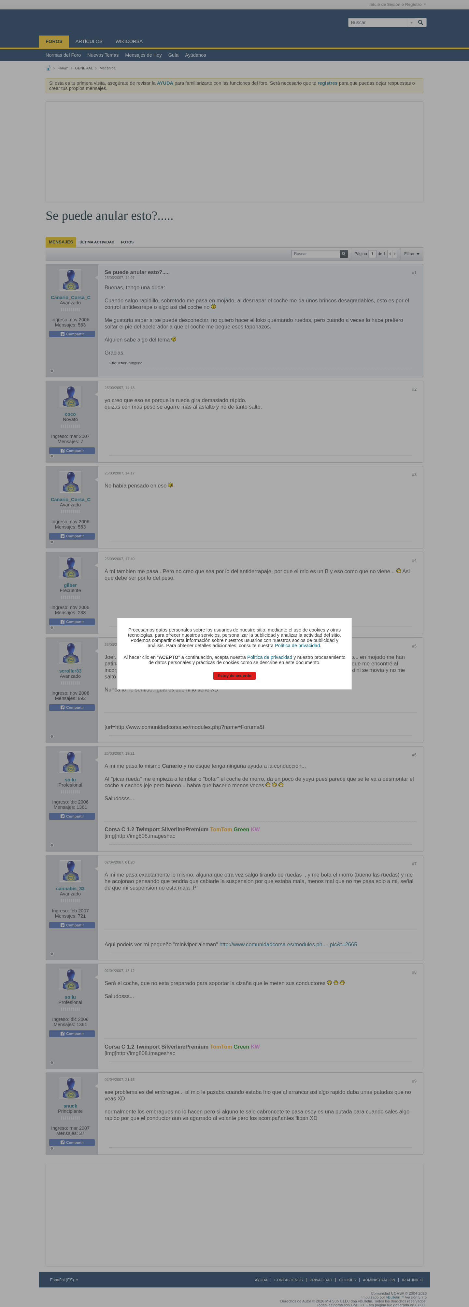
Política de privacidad (297, 645)
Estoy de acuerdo (234, 676)
